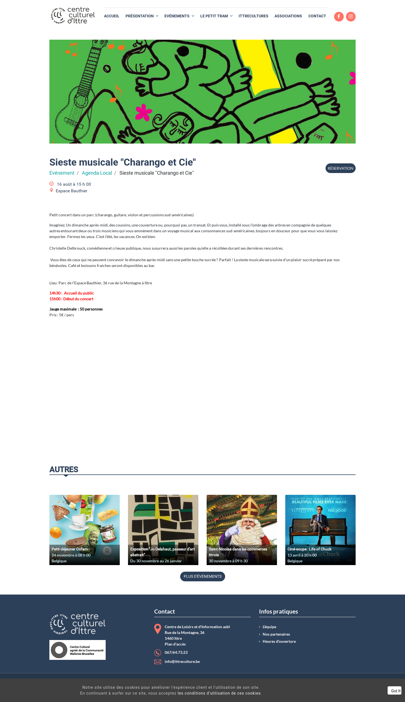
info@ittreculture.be (182, 661)
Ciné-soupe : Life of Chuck (309, 549)
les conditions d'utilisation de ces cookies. (202, 693)
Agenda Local (97, 173)
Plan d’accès (175, 644)
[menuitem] (111, 16)
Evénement (61, 173)
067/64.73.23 (176, 652)
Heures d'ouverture (279, 641)
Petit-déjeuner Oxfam (70, 549)
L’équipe (269, 627)
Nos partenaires (276, 634)
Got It (351, 691)
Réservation (340, 168)
